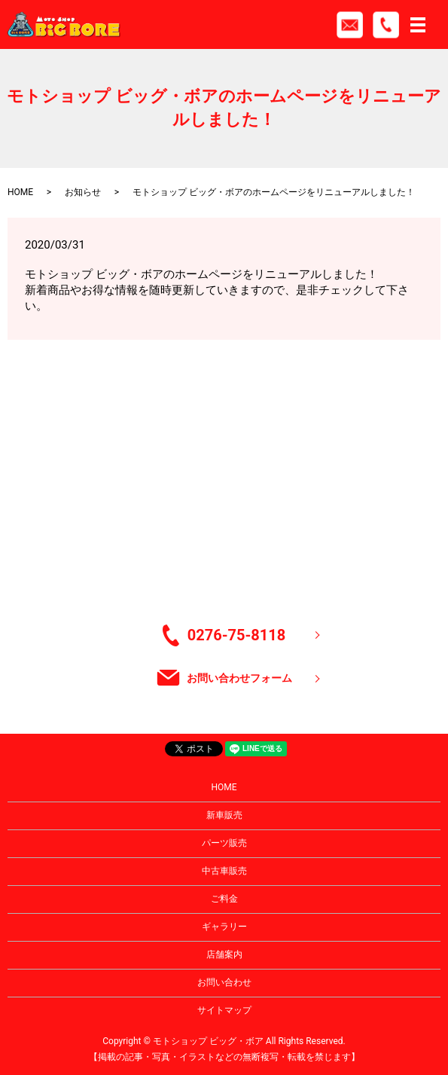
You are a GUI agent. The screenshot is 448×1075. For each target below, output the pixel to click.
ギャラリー (224, 926)
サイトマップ (224, 1010)
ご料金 (224, 898)
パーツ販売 (224, 843)
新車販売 (224, 815)
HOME (20, 192)
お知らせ (83, 192)
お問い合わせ (224, 982)
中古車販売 (224, 871)
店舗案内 (224, 954)
